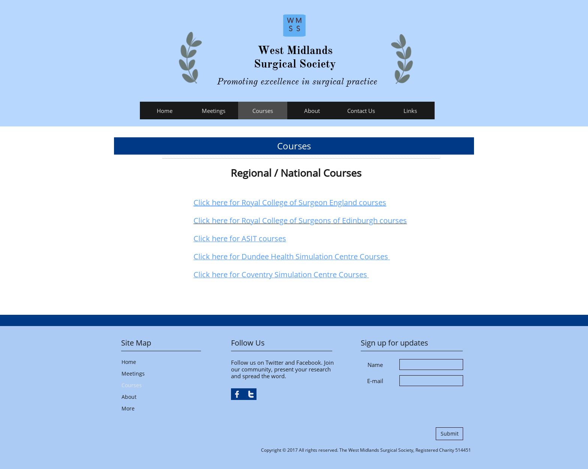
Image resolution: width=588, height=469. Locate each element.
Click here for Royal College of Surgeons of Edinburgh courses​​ (300, 220)
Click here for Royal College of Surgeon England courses (290, 202)
